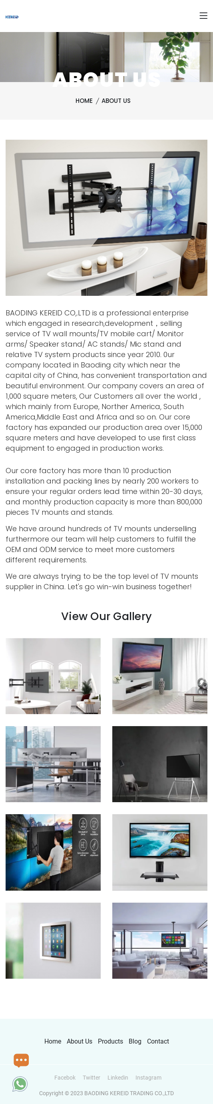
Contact (158, 1041)
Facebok (65, 1077)
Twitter (91, 1077)
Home (84, 100)
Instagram (148, 1077)
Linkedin (117, 1077)
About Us (116, 100)
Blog (135, 1041)
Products (110, 1041)
